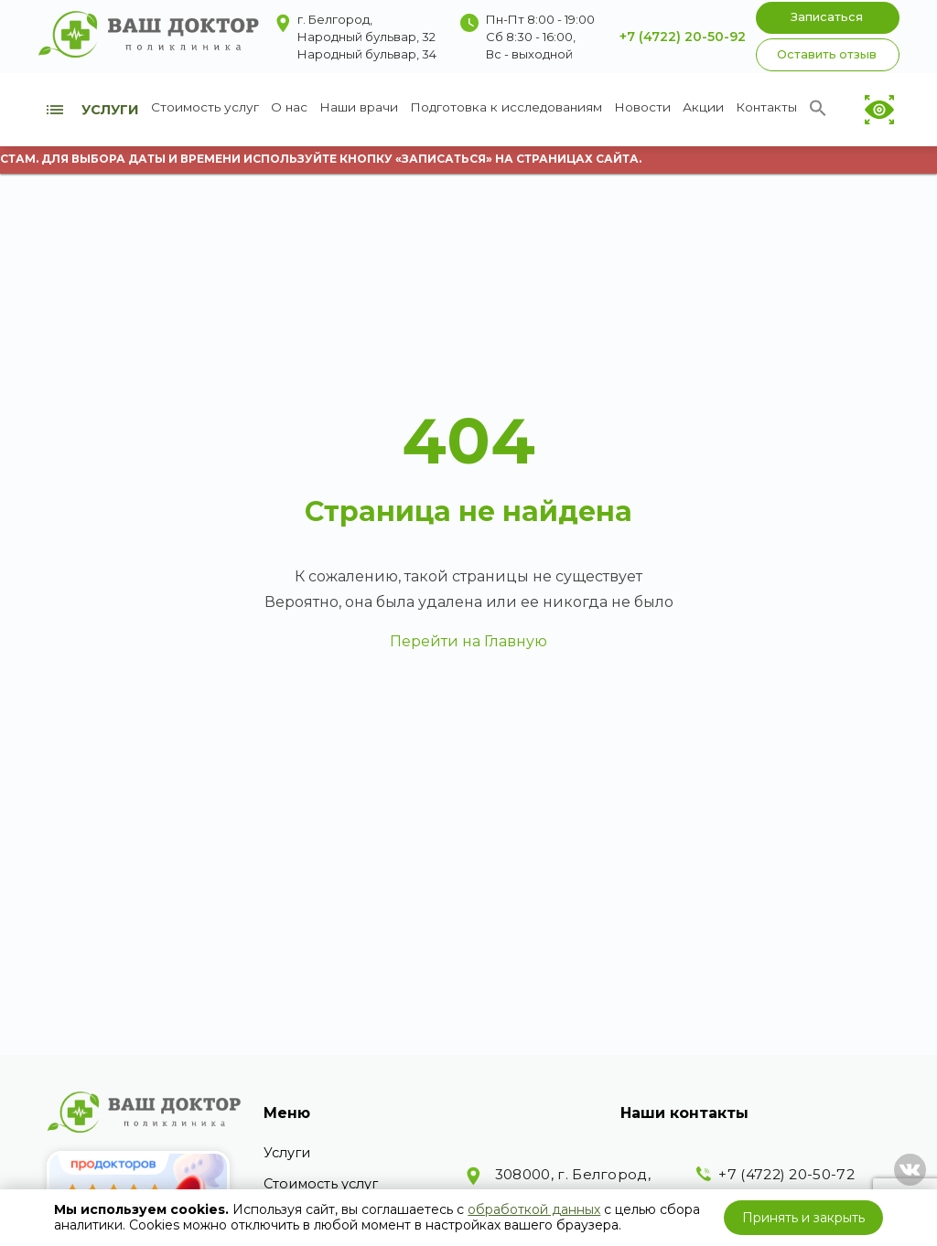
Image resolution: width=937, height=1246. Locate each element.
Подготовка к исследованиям (506, 107)
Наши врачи (358, 107)
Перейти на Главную (468, 641)
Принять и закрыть (803, 1217)
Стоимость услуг (205, 107)
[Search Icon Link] (818, 112)
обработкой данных (534, 1209)
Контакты (766, 107)
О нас (289, 107)
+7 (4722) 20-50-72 (786, 1174)
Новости (642, 107)
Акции (703, 107)
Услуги (287, 1153)
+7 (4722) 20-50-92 (682, 36)
